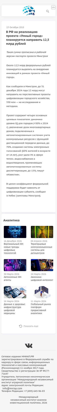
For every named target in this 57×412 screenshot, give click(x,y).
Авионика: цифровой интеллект (42, 278)
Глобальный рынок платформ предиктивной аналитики (41, 309)
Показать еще (31, 326)
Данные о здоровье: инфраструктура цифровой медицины (14, 309)
